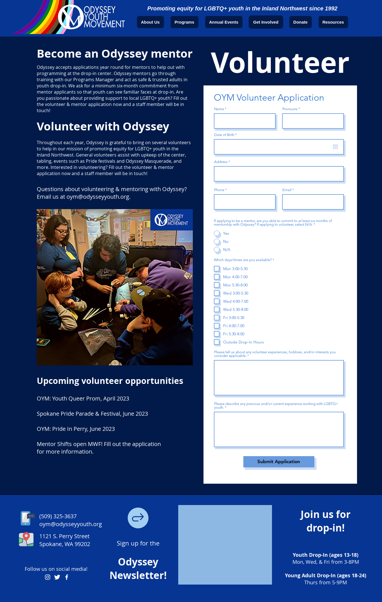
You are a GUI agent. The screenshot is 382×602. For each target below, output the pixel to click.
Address (221, 162)
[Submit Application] (278, 461)
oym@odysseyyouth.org (98, 196)
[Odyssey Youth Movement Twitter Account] (57, 577)
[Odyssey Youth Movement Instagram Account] (47, 577)
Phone (219, 190)
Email (286, 190)
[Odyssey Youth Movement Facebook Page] (66, 577)
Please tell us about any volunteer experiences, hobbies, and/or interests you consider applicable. (275, 353)
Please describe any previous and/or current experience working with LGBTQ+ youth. (276, 405)
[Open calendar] (335, 146)
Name (219, 109)
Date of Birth (226, 135)
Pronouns (290, 109)
